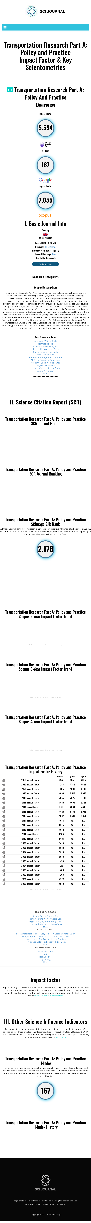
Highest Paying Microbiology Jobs (45, 924)
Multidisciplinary (45, 951)
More (45, 373)
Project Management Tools (45, 349)
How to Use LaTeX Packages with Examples (45, 942)
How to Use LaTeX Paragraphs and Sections (45, 939)
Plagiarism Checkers (45, 365)
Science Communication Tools (45, 368)
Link (54, 254)
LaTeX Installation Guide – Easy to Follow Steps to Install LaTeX (45, 934)
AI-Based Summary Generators (45, 360)
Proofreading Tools (45, 344)
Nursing (45, 954)
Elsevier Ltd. (50, 247)
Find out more (45, 264)
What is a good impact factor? (48, 996)
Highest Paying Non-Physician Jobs (45, 919)
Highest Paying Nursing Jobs (45, 916)
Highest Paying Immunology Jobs (45, 921)
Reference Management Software (45, 357)
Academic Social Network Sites (45, 363)
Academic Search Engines (45, 346)
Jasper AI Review (45, 371)
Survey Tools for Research (45, 352)
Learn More (60, 1037)
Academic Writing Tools (45, 341)
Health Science (45, 957)
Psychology (45, 959)
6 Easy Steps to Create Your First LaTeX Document (45, 936)
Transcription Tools (45, 354)
